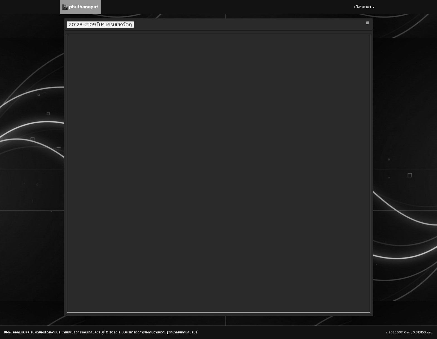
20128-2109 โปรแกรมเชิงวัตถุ (100, 24)
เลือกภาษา (364, 7)
